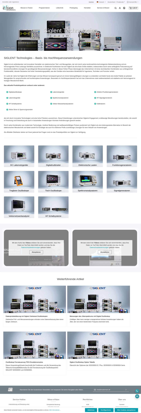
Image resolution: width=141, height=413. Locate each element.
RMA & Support (122, 377)
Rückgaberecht (87, 380)
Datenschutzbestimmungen (30, 247)
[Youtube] (70, 397)
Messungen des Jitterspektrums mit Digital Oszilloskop (53, 317)
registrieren (15, 2)
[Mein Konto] (120, 8)
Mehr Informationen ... (55, 410)
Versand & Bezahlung (87, 377)
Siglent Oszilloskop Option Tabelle (120, 316)
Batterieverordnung (87, 370)
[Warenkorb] (133, 8)
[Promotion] (124, 8)
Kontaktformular (24, 378)
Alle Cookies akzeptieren (126, 410)
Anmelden (5, 2)
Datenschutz (87, 372)
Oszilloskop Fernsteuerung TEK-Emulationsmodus (86, 317)
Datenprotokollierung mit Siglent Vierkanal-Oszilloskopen (17, 317)
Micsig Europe (122, 382)
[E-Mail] (137, 396)
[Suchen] (116, 8)
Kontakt (122, 375)
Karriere (91, 2)
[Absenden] (126, 353)
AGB (87, 367)
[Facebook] (67, 397)
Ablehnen (92, 410)
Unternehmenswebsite (122, 372)
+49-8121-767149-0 (19, 371)
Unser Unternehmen (122, 370)
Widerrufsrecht (87, 382)
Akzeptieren (36, 252)
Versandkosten (65, 402)
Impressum (87, 375)
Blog (122, 380)
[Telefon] (137, 391)
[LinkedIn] (74, 397)
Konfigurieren (106, 410)
